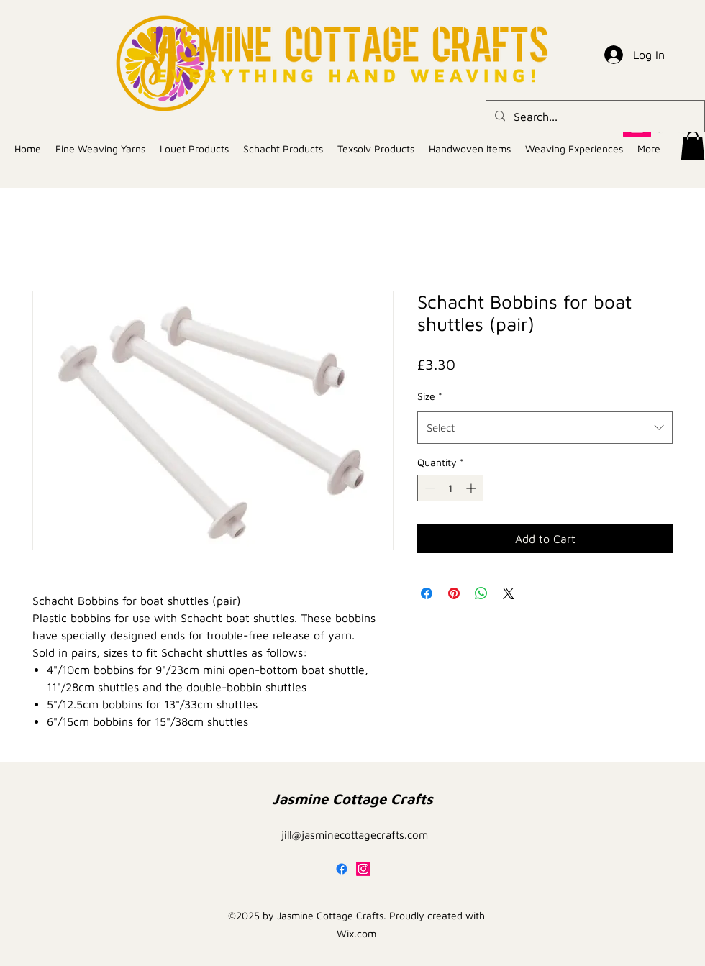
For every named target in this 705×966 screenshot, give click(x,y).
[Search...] (594, 117)
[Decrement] (428, 488)
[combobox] (545, 427)
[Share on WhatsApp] (481, 593)
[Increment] (472, 488)
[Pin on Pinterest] (454, 593)
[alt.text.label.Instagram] (363, 869)
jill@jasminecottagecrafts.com (354, 835)
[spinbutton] (450, 488)
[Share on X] (508, 593)
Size (429, 396)
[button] (693, 145)
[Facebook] (342, 869)
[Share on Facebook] (426, 593)
